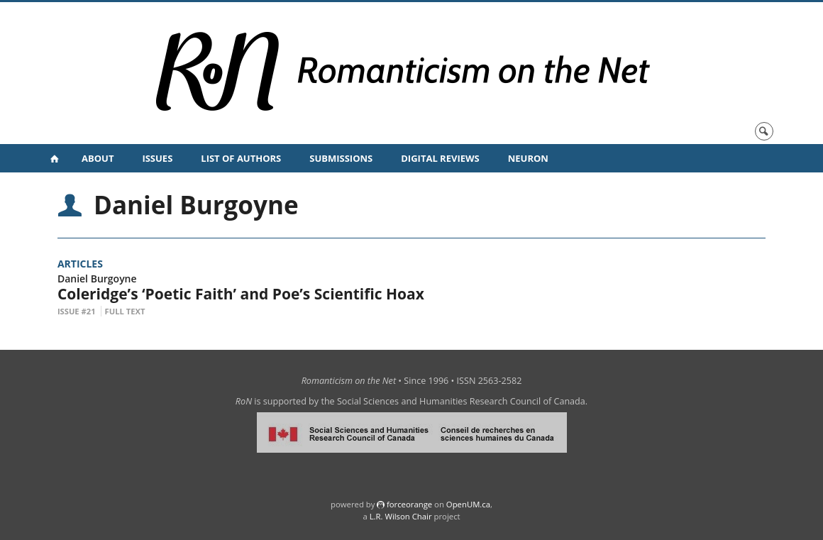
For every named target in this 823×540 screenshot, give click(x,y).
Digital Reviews (440, 158)
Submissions (340, 158)
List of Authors (241, 158)
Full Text (125, 311)
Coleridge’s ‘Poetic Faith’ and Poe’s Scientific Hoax (240, 294)
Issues (157, 158)
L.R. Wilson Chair (401, 516)
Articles (80, 263)
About (98, 158)
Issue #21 (76, 311)
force (409, 504)
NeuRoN (528, 158)
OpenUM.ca (468, 504)
